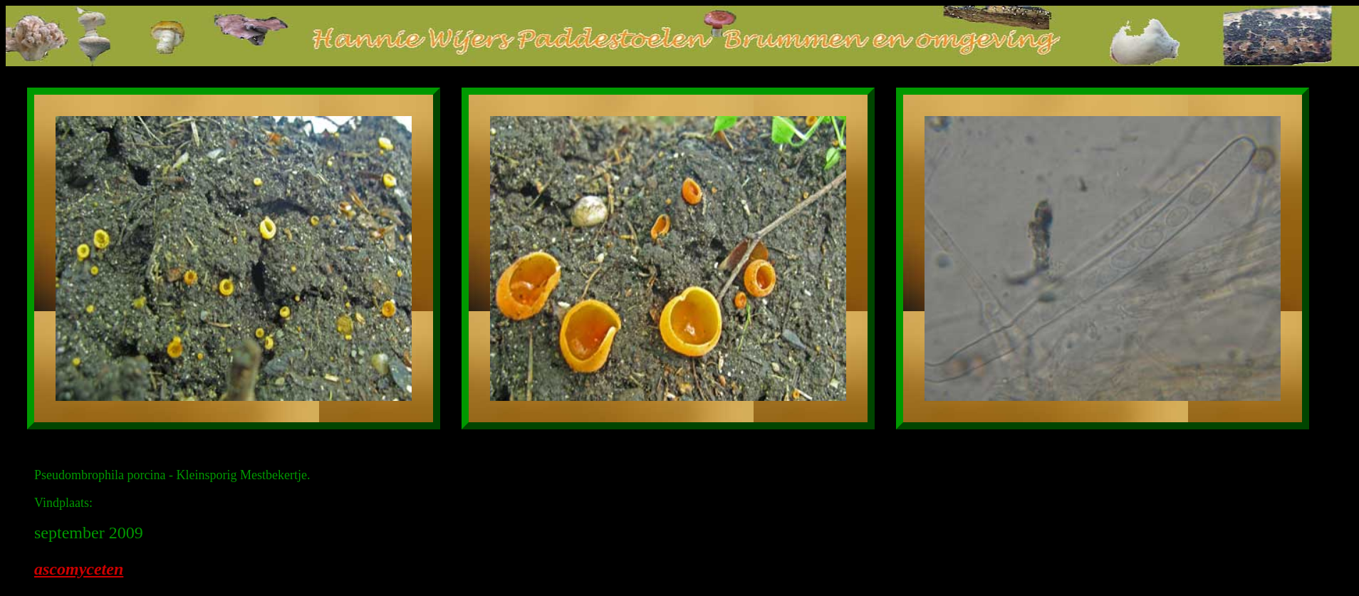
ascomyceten (78, 569)
